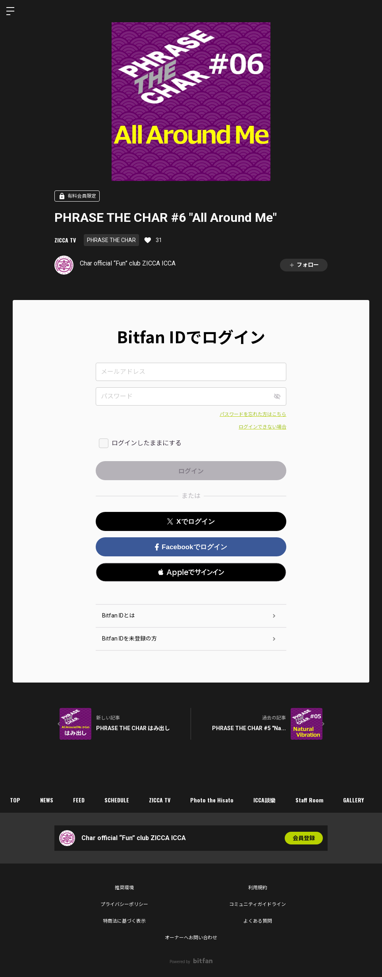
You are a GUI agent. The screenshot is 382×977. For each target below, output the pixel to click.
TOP (15, 800)
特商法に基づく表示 (124, 921)
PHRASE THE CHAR (111, 240)
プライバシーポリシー (124, 904)
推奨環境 (124, 887)
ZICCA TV (65, 240)
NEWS (46, 800)
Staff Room (309, 800)
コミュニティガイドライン (257, 904)
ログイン (369, 11)
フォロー (304, 265)
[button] (191, 572)
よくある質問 (257, 921)
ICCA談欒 (264, 800)
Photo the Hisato (211, 800)
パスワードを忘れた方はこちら (253, 414)
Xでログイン (190, 521)
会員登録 (304, 838)
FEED (79, 800)
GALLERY (353, 800)
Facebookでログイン (191, 547)
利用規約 (257, 887)
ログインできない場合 (262, 427)
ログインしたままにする (146, 443)
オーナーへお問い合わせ (191, 937)
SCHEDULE (116, 800)
